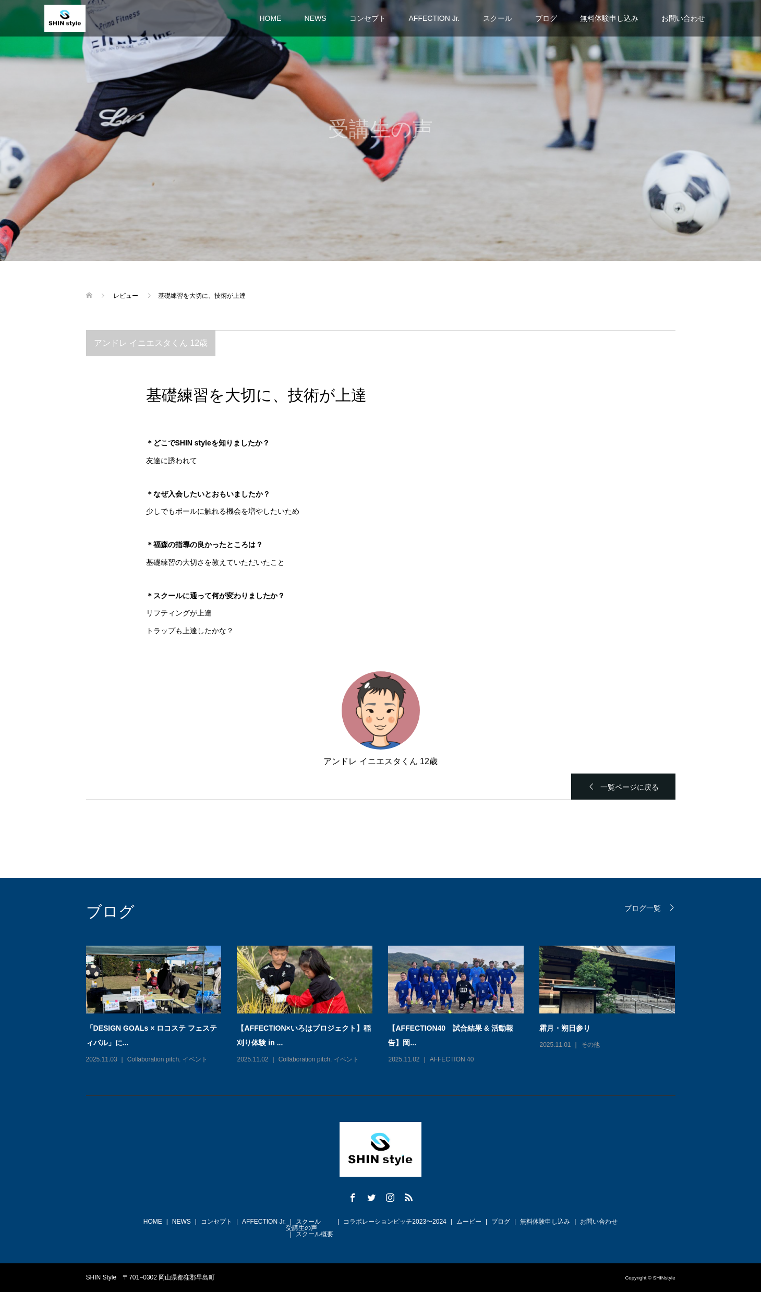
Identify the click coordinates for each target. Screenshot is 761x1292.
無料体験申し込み (609, 18)
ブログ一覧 (642, 908)
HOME (271, 18)
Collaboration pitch (153, 1059)
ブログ (546, 18)
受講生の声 (301, 1227)
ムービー (468, 1221)
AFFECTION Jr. (434, 18)
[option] (388, 1006)
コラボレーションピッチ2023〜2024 (394, 1221)
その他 (590, 1044)
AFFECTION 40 (452, 1059)
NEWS (316, 18)
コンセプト (367, 18)
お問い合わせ (683, 18)
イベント (195, 1059)
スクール (497, 18)
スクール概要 (314, 1234)
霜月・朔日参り (564, 1028)
